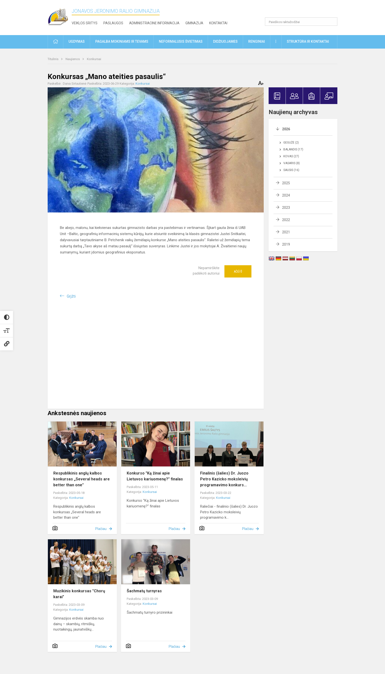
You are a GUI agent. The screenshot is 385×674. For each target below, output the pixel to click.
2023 (286, 208)
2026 (286, 129)
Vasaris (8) (291, 163)
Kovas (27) (291, 156)
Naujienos (73, 59)
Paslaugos (113, 23)
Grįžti (71, 296)
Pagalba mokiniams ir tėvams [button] (121, 41)
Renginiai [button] (256, 41)
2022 (286, 220)
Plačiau (101, 529)
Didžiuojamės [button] (225, 41)
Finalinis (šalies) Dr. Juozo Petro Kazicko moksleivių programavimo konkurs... (224, 479)
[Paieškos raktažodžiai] (301, 21)
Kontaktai (218, 23)
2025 (286, 183)
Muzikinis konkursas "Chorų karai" (79, 594)
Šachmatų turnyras (144, 591)
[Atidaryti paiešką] (332, 21)
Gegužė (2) (291, 142)
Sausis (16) (291, 170)
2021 (286, 232)
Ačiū (238, 271)
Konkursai (94, 59)
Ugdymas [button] (77, 41)
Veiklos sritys (84, 23)
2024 (286, 195)
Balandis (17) (293, 149)
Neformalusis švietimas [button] (181, 41)
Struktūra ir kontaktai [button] (308, 41)
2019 (286, 244)
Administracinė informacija (154, 23)
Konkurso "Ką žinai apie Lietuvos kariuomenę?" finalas (155, 476)
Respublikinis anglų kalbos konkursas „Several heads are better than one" (81, 479)
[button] (304, 10)
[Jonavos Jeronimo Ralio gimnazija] (60, 16)
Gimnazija (194, 23)
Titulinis (53, 59)
